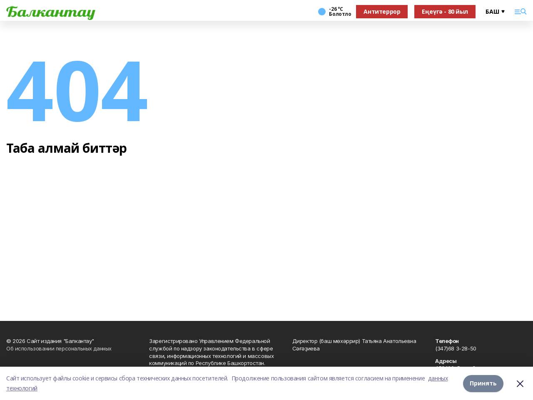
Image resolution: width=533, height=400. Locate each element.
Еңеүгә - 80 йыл (445, 11)
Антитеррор (382, 11)
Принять (483, 383)
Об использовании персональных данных (59, 348)
